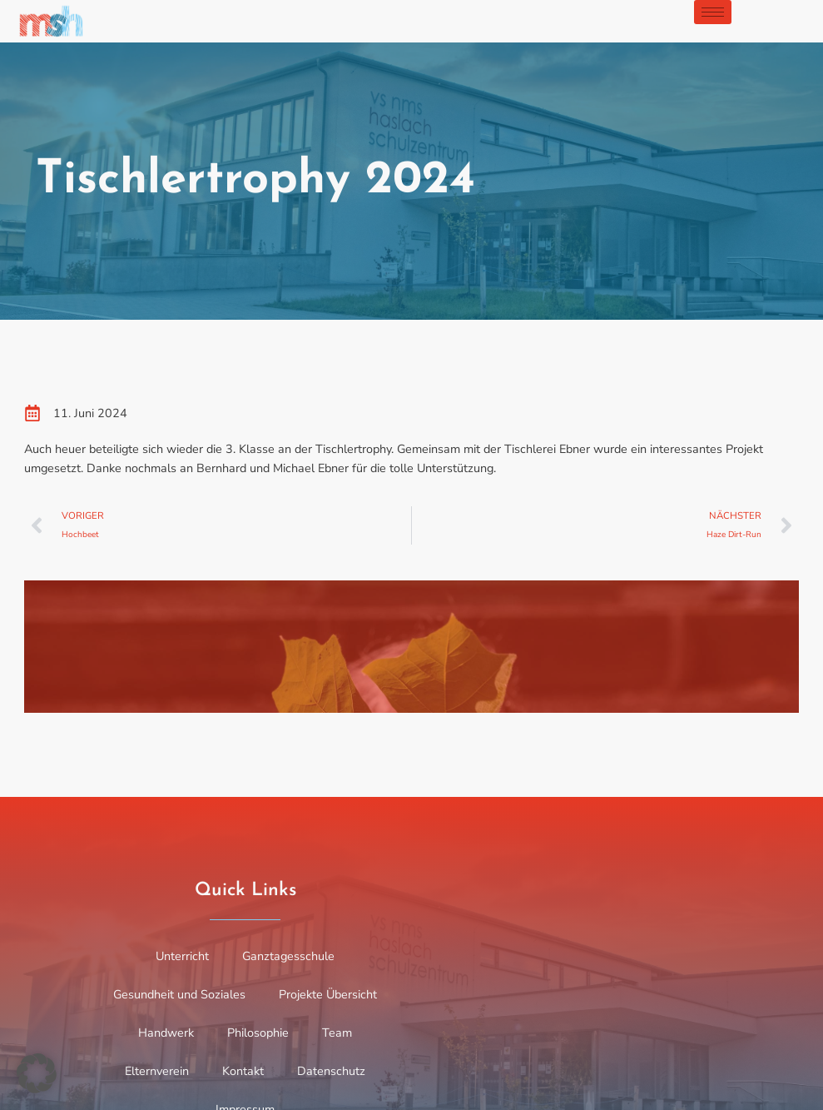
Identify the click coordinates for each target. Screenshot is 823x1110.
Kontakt (243, 1071)
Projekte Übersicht (328, 994)
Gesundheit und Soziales (179, 994)
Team (337, 1032)
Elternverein (157, 1071)
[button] (36, 1073)
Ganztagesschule (288, 956)
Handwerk (166, 1032)
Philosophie (258, 1032)
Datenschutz (331, 1071)
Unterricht (182, 956)
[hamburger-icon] (712, 12)
